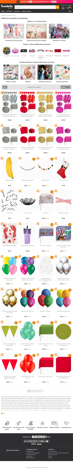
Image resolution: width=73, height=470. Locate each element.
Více (4, 413)
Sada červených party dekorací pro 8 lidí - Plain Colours (27, 148)
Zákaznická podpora (12, 450)
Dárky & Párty (26, 11)
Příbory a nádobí (11, 81)
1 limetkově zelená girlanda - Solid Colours (9, 344)
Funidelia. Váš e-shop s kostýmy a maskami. (7, 7)
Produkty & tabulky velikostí (33, 453)
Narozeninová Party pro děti (13, 40)
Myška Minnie (66, 55)
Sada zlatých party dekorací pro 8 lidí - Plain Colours (45, 148)
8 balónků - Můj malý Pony (27, 311)
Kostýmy (9, 11)
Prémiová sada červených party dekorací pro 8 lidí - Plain (27, 115)
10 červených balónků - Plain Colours (27, 377)
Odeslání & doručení (31, 454)
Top (69, 11)
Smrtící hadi (9, 213)
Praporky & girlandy (62, 81)
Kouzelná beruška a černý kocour (40, 57)
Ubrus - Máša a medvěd (45, 245)
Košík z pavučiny (27, 213)
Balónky (28, 81)
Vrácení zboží (29, 456)
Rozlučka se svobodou (59, 40)
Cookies (50, 456)
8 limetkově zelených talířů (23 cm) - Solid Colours (63, 344)
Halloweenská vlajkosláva (28, 180)
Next (71, 32)
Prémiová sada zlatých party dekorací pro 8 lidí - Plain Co (45, 115)
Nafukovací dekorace (45, 81)
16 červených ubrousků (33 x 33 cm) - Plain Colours (63, 377)
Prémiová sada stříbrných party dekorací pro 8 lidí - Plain (9, 115)
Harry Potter (6, 55)
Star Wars (24, 55)
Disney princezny (15, 55)
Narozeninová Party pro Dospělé (36, 40)
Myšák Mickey (58, 55)
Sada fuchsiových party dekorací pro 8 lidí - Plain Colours (63, 148)
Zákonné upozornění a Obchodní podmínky (58, 453)
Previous (1, 32)
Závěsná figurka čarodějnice (27, 245)
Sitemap (50, 458)
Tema (2, 11)
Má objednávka (30, 451)
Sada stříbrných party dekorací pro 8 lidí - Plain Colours (9, 148)
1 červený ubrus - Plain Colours (45, 376)
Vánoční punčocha (63, 180)
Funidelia (3, 15)
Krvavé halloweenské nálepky (9, 245)
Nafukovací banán (9, 180)
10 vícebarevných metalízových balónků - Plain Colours (27, 279)
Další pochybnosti (30, 458)
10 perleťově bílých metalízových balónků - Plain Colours (45, 280)
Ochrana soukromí (52, 454)
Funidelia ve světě (52, 451)
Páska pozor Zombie (63, 213)
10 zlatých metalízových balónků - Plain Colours (9, 311)
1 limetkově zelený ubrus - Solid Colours (45, 344)
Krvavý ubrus (45, 213)
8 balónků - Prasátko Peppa (63, 311)
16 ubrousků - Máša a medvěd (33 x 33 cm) (63, 246)
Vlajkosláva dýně (45, 180)
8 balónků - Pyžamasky (45, 311)
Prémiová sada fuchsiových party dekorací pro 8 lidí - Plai (63, 115)
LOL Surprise (32, 55)
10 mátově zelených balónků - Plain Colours (28, 344)
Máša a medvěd (49, 55)
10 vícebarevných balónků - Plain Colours (9, 279)
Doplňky (17, 11)
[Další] (44, 391)
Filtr (4, 87)
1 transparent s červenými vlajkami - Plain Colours (9, 377)
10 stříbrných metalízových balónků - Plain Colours (63, 279)
